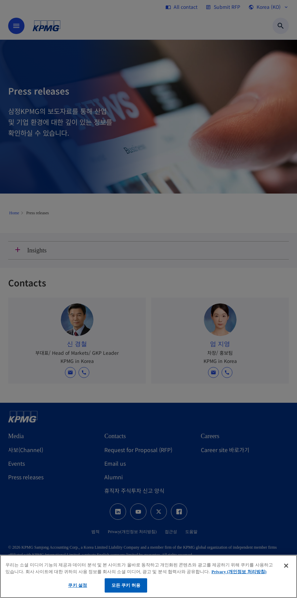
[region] (148, 576)
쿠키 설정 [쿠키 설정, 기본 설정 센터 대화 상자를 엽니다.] (77, 585)
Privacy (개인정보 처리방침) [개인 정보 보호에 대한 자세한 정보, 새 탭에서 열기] (238, 571)
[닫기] (286, 565)
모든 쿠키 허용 (126, 585)
